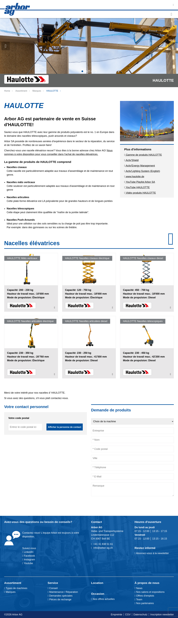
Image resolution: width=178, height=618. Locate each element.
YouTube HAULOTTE (137, 187)
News (139, 588)
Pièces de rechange (60, 599)
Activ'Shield (131, 160)
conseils (64, 521)
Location (97, 582)
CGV (128, 614)
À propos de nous (147, 582)
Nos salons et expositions (150, 592)
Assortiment (12, 582)
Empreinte (116, 614)
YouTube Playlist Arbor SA (139, 182)
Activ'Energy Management (139, 165)
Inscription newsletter (162, 614)
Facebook (29, 555)
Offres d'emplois (144, 595)
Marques (36, 91)
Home (7, 91)
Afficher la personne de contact (64, 427)
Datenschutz (140, 614)
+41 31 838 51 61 (103, 544)
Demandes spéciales (60, 595)
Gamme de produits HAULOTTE (143, 154)
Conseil (53, 588)
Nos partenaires (144, 603)
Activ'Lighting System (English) (142, 171)
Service (53, 582)
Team (138, 599)
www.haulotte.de (134, 176)
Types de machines (16, 588)
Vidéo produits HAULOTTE (140, 192)
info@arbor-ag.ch (103, 547)
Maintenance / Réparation (63, 592)
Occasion (97, 593)
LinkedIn (28, 552)
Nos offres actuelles (103, 599)
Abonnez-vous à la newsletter (152, 553)
